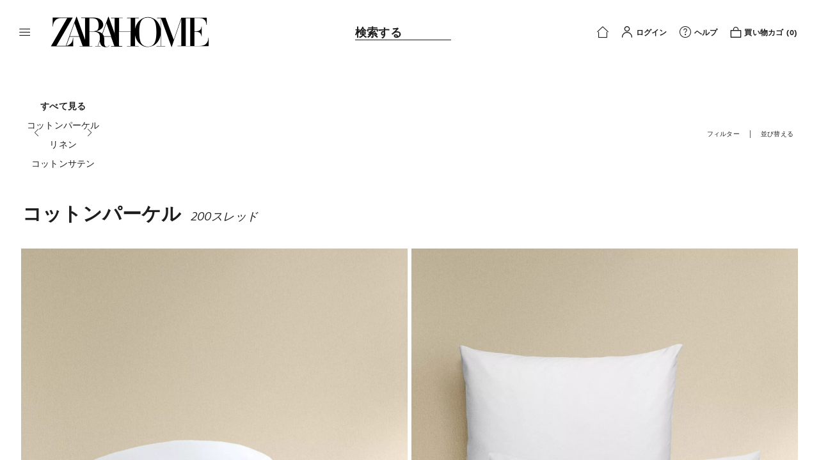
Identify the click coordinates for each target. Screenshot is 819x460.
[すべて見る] (63, 106)
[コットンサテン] (63, 163)
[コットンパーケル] (63, 125)
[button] (25, 32)
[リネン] (63, 144)
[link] (130, 32)
